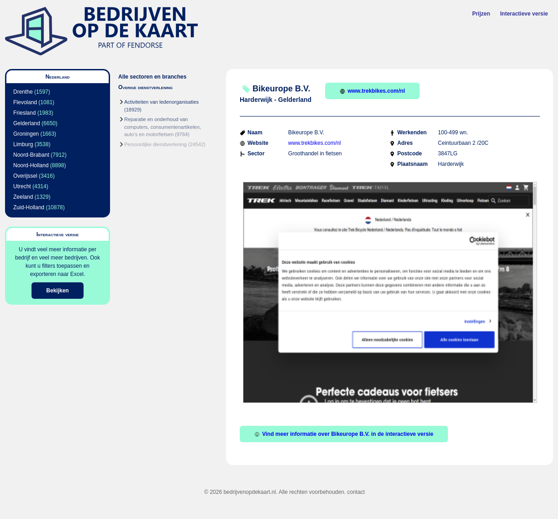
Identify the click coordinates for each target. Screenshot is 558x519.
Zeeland (23, 197)
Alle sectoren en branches (152, 77)
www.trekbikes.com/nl (372, 91)
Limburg (23, 144)
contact (356, 492)
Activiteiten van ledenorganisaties (161, 102)
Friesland (24, 113)
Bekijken (57, 290)
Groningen (26, 134)
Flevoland (25, 102)
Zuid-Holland (28, 207)
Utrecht (22, 186)
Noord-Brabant (31, 155)
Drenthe (23, 92)
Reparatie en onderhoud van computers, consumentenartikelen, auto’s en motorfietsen (162, 127)
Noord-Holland (30, 165)
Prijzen (481, 14)
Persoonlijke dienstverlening (155, 144)
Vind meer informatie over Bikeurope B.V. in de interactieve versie (343, 434)
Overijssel (25, 176)
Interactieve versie (524, 14)
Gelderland (26, 123)
